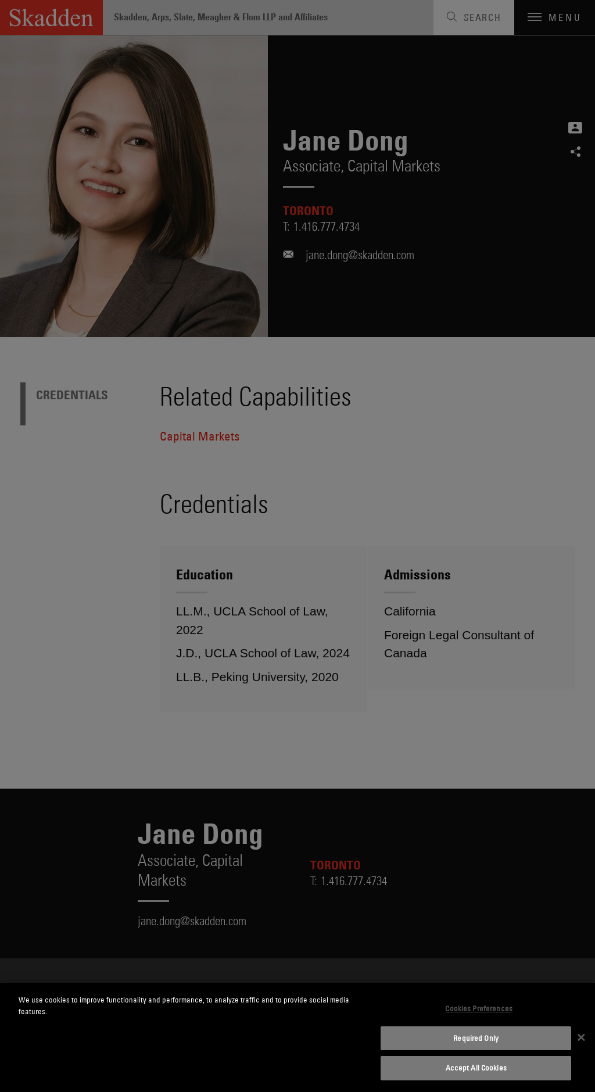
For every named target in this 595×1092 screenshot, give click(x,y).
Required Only (476, 1038)
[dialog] (297, 1037)
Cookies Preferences (478, 1008)
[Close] (581, 1037)
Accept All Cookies (476, 1067)
